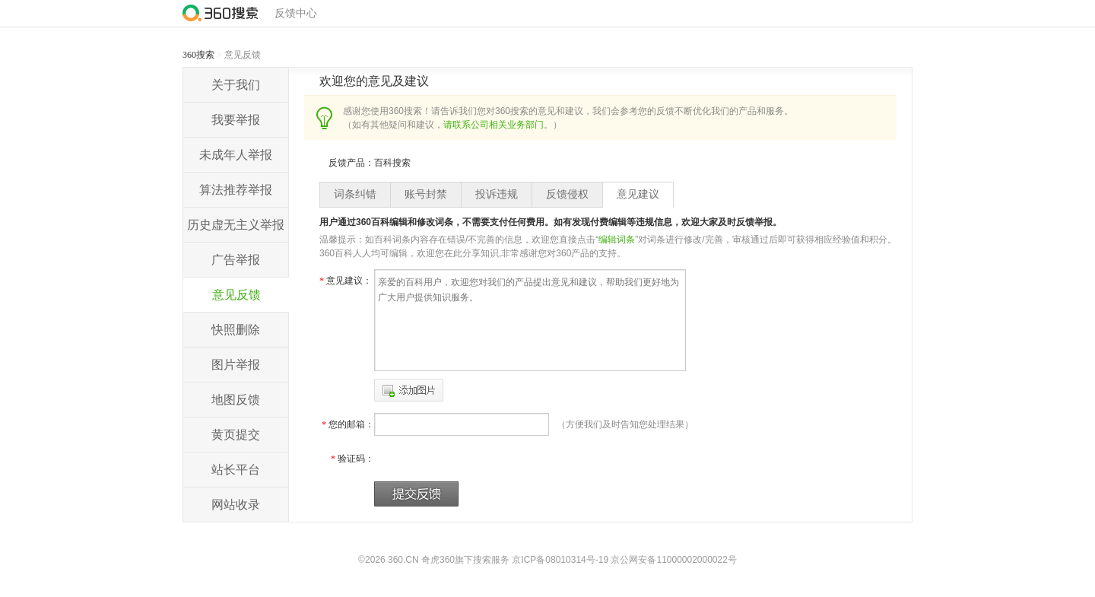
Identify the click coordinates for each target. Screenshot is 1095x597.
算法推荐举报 (235, 189)
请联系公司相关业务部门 (493, 124)
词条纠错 (355, 194)
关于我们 (235, 84)
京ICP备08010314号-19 (560, 559)
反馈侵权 (567, 194)
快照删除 (235, 329)
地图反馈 (235, 399)
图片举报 (235, 364)
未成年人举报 (235, 154)
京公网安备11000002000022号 (673, 559)
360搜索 (198, 54)
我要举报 (235, 119)
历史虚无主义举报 (235, 224)
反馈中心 (296, 13)
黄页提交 (235, 434)
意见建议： (345, 280)
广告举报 (235, 259)
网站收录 (235, 504)
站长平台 (235, 469)
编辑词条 (616, 239)
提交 (416, 493)
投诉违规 (496, 194)
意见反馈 (236, 294)
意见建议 (638, 194)
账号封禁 (426, 194)
